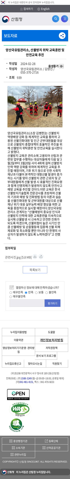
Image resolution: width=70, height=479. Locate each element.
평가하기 (52, 303)
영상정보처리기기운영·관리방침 (18, 350)
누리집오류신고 (13, 363)
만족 (29, 292)
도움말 (51, 332)
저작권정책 (51, 348)
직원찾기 (57, 363)
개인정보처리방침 (51, 340)
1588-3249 (26, 378)
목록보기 (34, 269)
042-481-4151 (26, 382)
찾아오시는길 (35, 363)
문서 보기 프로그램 (46, 355)
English (43, 9)
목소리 (61, 66)
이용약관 (18, 340)
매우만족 (16, 292)
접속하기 (26, 8)
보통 (39, 292)
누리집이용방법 (18, 332)
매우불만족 (18, 296)
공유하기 (62, 35)
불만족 (50, 292)
